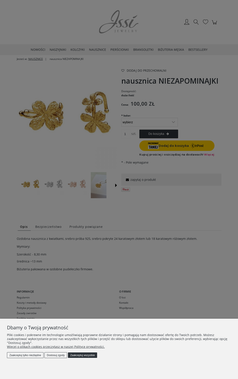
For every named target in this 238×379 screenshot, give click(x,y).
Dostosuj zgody (56, 355)
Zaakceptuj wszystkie (82, 355)
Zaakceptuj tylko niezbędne (25, 355)
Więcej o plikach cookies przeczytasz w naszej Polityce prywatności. (56, 347)
